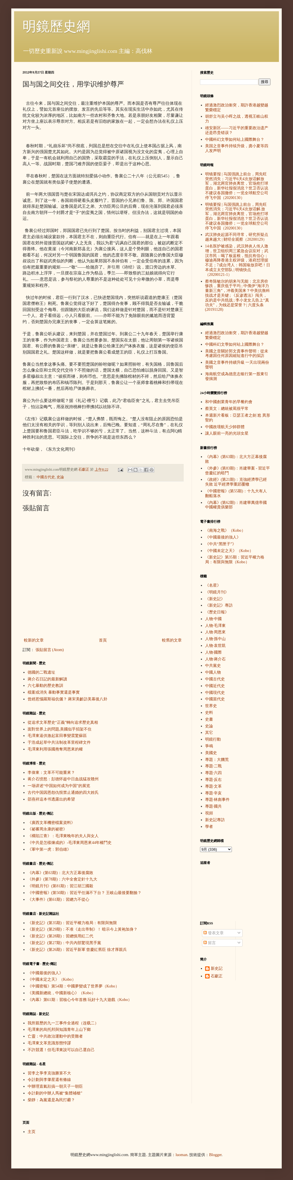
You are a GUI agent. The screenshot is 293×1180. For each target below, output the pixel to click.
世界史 (211, 706)
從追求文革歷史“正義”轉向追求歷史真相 (63, 722)
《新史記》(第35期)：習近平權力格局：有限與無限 (72, 923)
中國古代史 (46, 477)
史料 (209, 712)
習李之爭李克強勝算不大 (49, 1073)
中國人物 (213, 672)
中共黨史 (213, 665)
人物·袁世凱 (215, 645)
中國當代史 (215, 699)
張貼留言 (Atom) (49, 650)
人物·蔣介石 (215, 659)
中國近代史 (215, 686)
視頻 (209, 813)
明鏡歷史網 (56, 26)
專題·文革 (213, 786)
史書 (209, 719)
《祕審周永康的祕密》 (47, 829)
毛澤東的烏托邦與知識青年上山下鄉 (59, 1029)
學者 (209, 826)
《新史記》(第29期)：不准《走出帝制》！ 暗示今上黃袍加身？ (83, 929)
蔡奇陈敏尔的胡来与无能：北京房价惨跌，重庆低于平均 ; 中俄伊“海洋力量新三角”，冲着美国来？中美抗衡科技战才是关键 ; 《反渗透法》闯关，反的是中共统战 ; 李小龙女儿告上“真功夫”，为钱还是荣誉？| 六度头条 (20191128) (237, 295)
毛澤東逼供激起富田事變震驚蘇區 (57, 736)
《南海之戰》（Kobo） (225, 530)
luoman (181, 1155)
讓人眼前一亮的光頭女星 (226, 433)
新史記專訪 (215, 820)
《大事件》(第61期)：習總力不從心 (58, 899)
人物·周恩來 (215, 632)
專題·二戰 (213, 766)
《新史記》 (215, 599)
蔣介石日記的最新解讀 (47, 679)
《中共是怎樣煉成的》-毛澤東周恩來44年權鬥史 (70, 843)
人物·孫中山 (215, 639)
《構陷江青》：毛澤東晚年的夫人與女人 (63, 836)
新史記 (217, 968)
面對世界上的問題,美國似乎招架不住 (60, 729)
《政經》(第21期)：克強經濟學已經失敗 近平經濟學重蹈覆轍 (236, 481)
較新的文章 (34, 640)
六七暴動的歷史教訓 (45, 685)
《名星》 (213, 585)
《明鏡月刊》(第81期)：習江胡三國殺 (60, 886)
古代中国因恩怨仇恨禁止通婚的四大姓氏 (63, 792)
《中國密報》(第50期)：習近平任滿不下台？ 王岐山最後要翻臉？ (85, 893)
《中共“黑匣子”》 (220, 544)
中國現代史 (215, 692)
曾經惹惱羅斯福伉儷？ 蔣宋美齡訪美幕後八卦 (68, 699)
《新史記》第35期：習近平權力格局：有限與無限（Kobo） (234, 559)
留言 (209, 943)
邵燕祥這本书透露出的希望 (51, 799)
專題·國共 (213, 806)
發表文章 (213, 933)
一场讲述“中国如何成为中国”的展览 (59, 786)
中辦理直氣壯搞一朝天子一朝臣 (55, 1086)
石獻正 (217, 976)
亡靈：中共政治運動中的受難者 (55, 1036)
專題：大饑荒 (217, 759)
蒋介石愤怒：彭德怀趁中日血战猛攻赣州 (63, 779)
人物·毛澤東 (215, 625)
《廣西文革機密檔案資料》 (51, 823)
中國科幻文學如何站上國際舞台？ (234, 139)
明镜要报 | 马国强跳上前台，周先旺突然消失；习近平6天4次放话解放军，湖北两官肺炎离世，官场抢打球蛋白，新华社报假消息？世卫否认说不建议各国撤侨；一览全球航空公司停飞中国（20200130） (236, 186)
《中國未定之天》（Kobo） (52, 979)
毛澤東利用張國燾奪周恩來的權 (55, 749)
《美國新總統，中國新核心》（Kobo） (62, 993)
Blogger (215, 1155)
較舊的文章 (172, 640)
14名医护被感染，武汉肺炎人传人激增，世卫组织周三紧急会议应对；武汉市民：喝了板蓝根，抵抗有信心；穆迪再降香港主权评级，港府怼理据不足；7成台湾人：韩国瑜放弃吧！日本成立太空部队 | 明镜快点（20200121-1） (237, 260)
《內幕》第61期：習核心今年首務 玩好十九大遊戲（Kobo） (80, 1000)
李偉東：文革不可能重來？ (51, 772)
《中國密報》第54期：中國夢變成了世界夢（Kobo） (73, 986)
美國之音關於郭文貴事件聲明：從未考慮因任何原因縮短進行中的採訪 (236, 353)
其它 (209, 732)
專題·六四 (213, 773)
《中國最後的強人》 (45, 973)
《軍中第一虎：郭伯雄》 (49, 849)
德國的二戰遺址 (41, 672)
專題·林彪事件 (217, 799)
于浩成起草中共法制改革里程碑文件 (59, 742)
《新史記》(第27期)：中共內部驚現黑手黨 (64, 943)
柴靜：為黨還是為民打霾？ (51, 1100)
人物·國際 (213, 652)
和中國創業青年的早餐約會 (228, 402)
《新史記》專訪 (219, 605)
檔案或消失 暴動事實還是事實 (54, 692)
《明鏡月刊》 (217, 592)
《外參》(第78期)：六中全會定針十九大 (62, 879)
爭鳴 (209, 746)
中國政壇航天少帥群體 (225, 427)
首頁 (103, 640)
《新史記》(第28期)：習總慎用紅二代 (60, 936)
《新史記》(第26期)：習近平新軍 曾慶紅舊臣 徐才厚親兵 (77, 949)
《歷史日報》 (217, 612)
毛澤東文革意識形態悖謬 (49, 1043)
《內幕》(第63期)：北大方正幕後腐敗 (60, 873)
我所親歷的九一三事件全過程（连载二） (63, 1023)
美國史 (211, 753)
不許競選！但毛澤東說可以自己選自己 (61, 1050)
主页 (31, 1132)
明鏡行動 (213, 739)
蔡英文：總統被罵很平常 (226, 408)
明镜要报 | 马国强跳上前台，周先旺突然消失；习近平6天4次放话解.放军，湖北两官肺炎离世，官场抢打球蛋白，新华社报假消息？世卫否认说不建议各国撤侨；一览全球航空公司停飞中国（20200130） (236, 216)
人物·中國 (213, 619)
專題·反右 (213, 779)
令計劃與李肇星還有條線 (49, 1080)
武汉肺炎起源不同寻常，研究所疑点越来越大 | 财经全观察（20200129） (236, 237)
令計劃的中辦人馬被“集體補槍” (55, 1093)
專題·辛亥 (213, 793)
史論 (60, 477)
